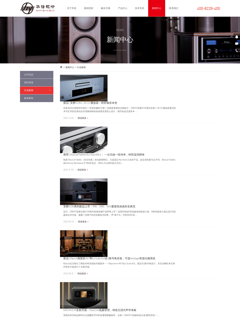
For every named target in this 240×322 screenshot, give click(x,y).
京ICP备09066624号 (164, 317)
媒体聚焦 (28, 98)
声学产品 (88, 294)
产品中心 (122, 8)
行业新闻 (28, 90)
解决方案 (105, 8)
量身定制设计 (122, 264)
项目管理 (120, 269)
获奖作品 (24, 259)
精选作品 (24, 264)
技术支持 (139, 8)
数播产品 (88, 274)
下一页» (166, 233)
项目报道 (28, 82)
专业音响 (56, 294)
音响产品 (88, 264)
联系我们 (173, 8)
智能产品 (88, 279)
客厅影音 (56, 284)
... (151, 233)
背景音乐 (56, 289)
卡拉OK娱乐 (57, 279)
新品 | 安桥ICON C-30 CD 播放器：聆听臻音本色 (134, 76)
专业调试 (120, 274)
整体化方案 (89, 259)
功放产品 (88, 269)
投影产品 (88, 284)
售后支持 (120, 279)
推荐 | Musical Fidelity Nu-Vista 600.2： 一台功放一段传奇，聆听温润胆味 (149, 107)
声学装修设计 (58, 274)
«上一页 (116, 233)
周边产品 (88, 304)
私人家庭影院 (58, 259)
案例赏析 (88, 8)
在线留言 (210, 282)
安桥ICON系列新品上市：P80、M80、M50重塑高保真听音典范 (143, 138)
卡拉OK (87, 289)
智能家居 (56, 269)
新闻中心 (156, 8)
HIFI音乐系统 (58, 264)
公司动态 (28, 74)
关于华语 (71, 8)
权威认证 (120, 259)
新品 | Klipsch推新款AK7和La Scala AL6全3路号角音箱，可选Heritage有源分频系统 (153, 169)
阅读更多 (125, 91)
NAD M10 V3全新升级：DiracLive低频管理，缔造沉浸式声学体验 (144, 201)
